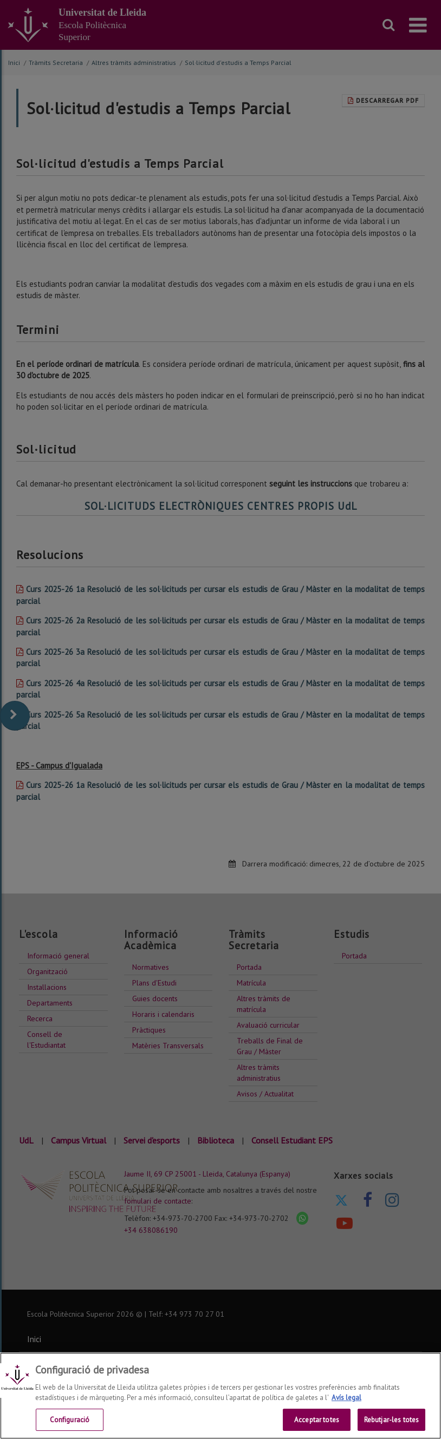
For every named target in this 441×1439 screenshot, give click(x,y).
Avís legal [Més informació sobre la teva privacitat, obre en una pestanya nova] (346, 1405)
